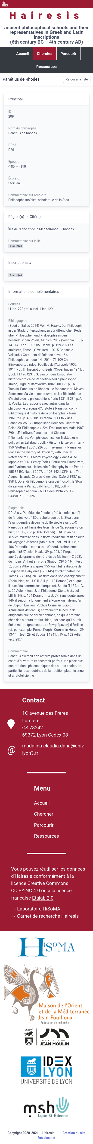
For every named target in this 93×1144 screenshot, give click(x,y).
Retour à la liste (77, 79)
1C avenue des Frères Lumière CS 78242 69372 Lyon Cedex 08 (37, 724)
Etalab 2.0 (42, 898)
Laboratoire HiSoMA (38, 909)
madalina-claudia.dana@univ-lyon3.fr (46, 749)
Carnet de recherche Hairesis (48, 916)
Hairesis (46, 15)
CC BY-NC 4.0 (25, 890)
